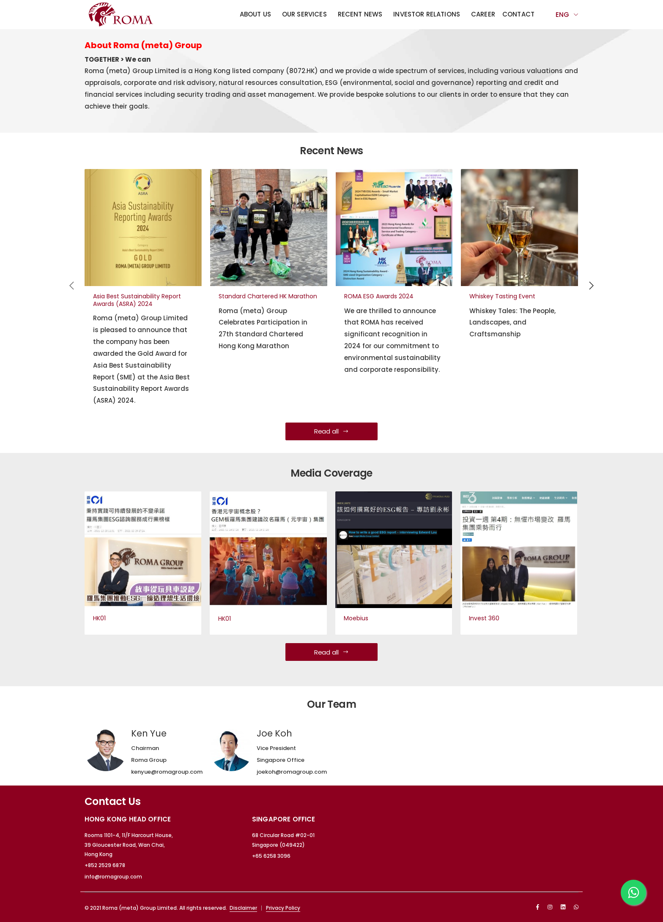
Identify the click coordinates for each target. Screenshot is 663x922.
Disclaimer (243, 907)
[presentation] (72, 285)
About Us (255, 14)
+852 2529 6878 (105, 865)
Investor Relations (426, 14)
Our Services (304, 14)
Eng (562, 14)
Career (483, 14)
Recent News (360, 14)
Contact (518, 14)
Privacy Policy (283, 907)
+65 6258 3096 (271, 855)
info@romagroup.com (113, 876)
